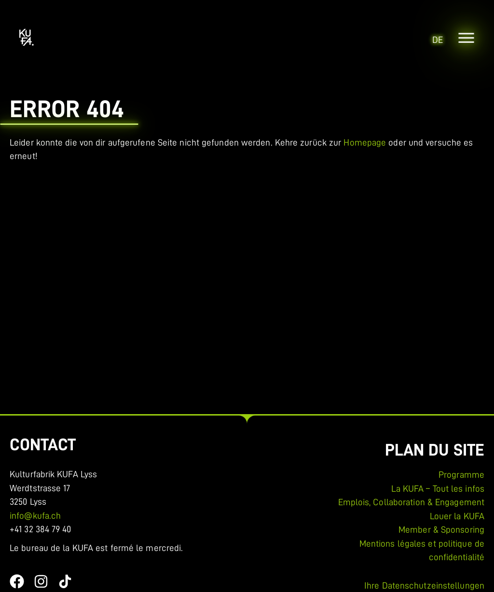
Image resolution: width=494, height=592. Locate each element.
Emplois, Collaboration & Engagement (411, 502)
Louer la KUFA (457, 516)
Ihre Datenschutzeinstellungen (424, 585)
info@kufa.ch (35, 515)
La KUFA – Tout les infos (437, 488)
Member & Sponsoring (441, 529)
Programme (461, 474)
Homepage (364, 142)
